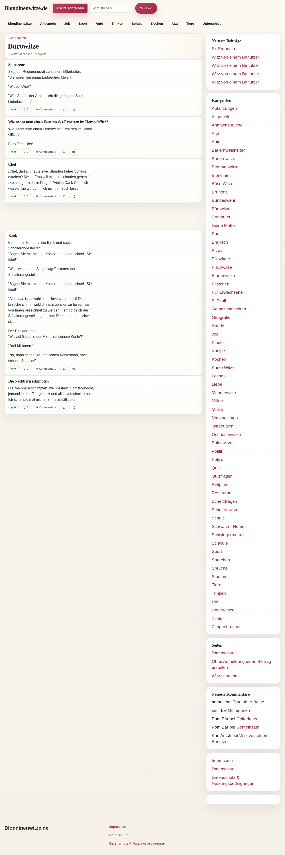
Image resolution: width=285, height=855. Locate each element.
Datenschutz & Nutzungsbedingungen (138, 843)
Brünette (220, 192)
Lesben (219, 376)
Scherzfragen (224, 501)
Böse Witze (222, 183)
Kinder (218, 342)
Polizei (218, 459)
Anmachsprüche (227, 125)
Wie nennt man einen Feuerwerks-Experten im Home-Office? (58, 122)
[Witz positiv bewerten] (14, 109)
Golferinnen (239, 710)
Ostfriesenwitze (226, 434)
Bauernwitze (223, 158)
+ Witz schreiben (70, 8)
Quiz (216, 468)
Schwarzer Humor (229, 526)
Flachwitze (222, 267)
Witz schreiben (226, 676)
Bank (12, 235)
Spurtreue (16, 65)
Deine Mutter (224, 225)
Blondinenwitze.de (25, 8)
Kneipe (218, 350)
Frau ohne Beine (248, 702)
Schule (137, 23)
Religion (219, 484)
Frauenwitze (223, 275)
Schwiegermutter (228, 534)
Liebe (217, 384)
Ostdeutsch (222, 426)
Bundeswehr (223, 200)
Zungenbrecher (226, 626)
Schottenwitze (225, 509)
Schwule (220, 543)
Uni (215, 601)
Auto (99, 23)
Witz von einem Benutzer (235, 57)
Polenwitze (222, 442)
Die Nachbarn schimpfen (28, 381)
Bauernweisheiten (229, 150)
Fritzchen (220, 284)
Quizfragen (222, 476)
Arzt (174, 23)
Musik (217, 409)
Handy (218, 325)
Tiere (190, 23)
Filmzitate (221, 258)
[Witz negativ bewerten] (26, 109)
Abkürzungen (224, 108)
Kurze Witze (223, 367)
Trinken (117, 23)
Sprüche (220, 568)
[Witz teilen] (73, 109)
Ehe (215, 233)
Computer (221, 217)
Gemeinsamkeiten (229, 309)
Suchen (146, 8)
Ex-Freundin (223, 48)
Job (67, 23)
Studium (219, 576)
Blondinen (221, 175)
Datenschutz (223, 653)
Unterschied (212, 23)
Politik (217, 451)
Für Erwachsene (227, 292)
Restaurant (222, 493)
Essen (218, 250)
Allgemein (48, 23)
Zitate (217, 618)
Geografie (221, 317)
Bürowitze (221, 208)
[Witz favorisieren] (64, 109)
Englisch (220, 242)
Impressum (222, 760)
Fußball (219, 300)
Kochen (157, 23)
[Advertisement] (103, 216)
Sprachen (221, 560)
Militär (217, 401)
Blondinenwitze (20, 23)
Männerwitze (224, 392)
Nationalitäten (225, 417)
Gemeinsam (247, 727)
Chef (12, 164)
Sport (83, 23)
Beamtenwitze (225, 167)
